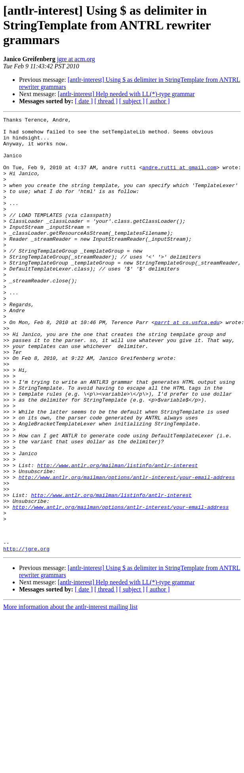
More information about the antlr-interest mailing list (70, 693)
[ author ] (158, 101)
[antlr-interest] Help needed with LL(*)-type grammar (126, 94)
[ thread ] (106, 101)
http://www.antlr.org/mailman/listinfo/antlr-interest (117, 535)
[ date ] (84, 101)
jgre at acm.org (76, 59)
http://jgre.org (26, 635)
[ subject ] (132, 101)
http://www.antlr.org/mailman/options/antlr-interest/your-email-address (127, 549)
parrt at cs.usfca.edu (186, 363)
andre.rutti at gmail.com (179, 178)
